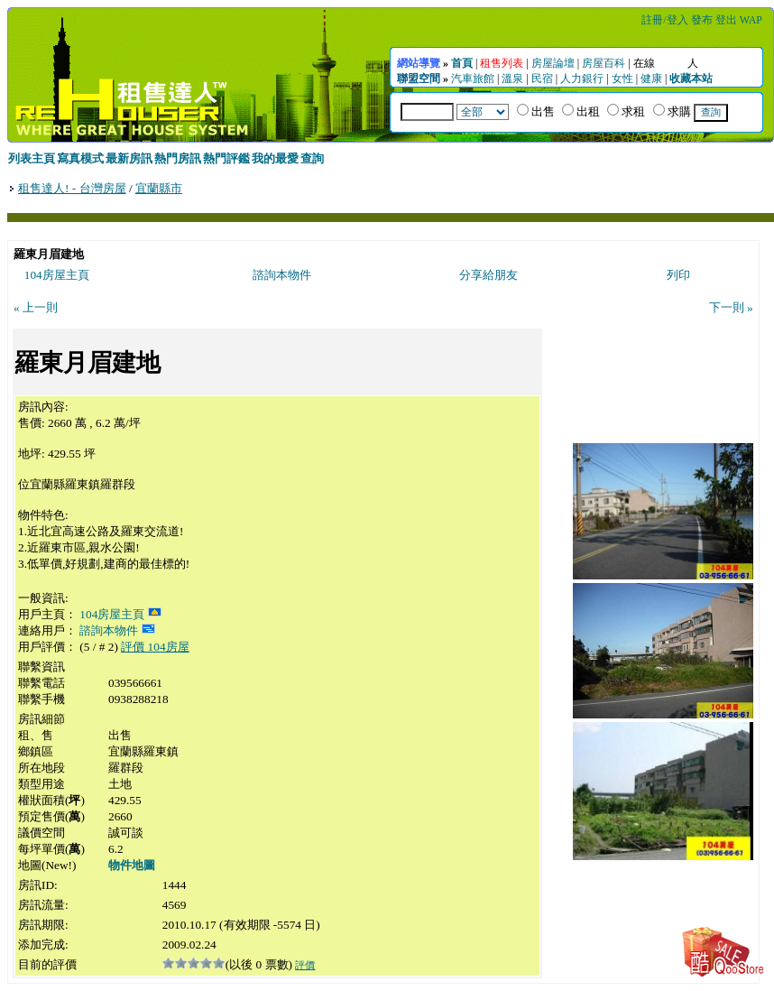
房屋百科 (603, 63)
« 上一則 (36, 307)
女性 (622, 78)
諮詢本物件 (282, 275)
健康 (651, 78)
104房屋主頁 (56, 275)
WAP (751, 20)
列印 (678, 275)
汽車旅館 (472, 78)
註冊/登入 (664, 20)
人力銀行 (582, 78)
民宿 (542, 78)
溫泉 (512, 78)
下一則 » (731, 307)
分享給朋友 (488, 275)
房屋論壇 (553, 63)
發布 (702, 20)
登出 (726, 20)
